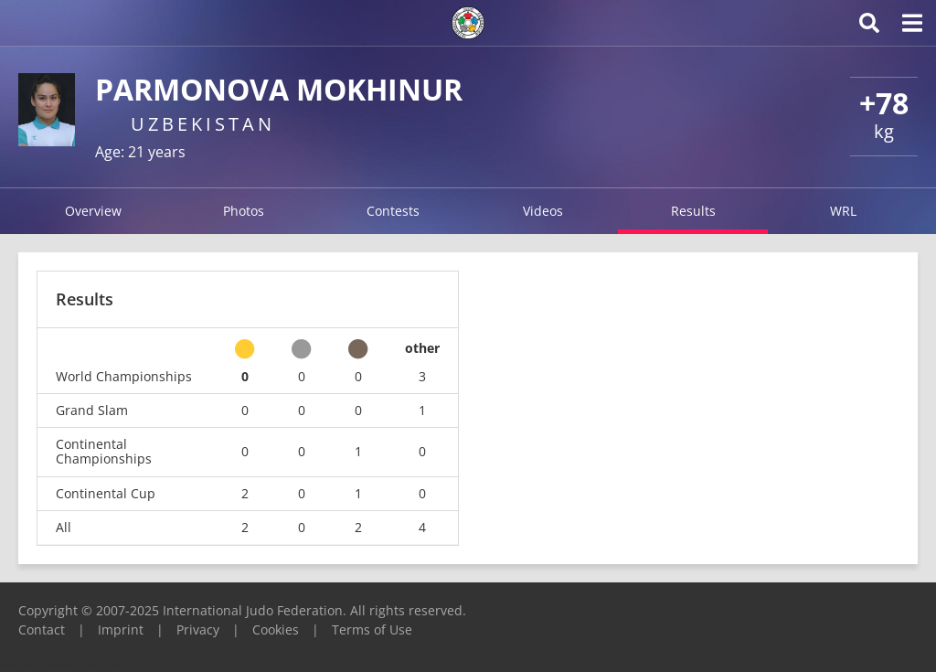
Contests (393, 210)
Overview (93, 210)
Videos (543, 210)
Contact (41, 629)
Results (693, 210)
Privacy (197, 629)
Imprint (121, 629)
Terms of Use (372, 629)
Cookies (275, 629)
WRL (843, 210)
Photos (243, 210)
